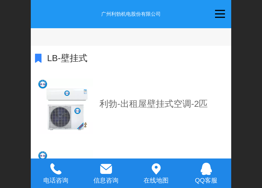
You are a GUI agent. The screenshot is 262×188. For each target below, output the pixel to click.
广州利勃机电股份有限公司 (131, 14)
